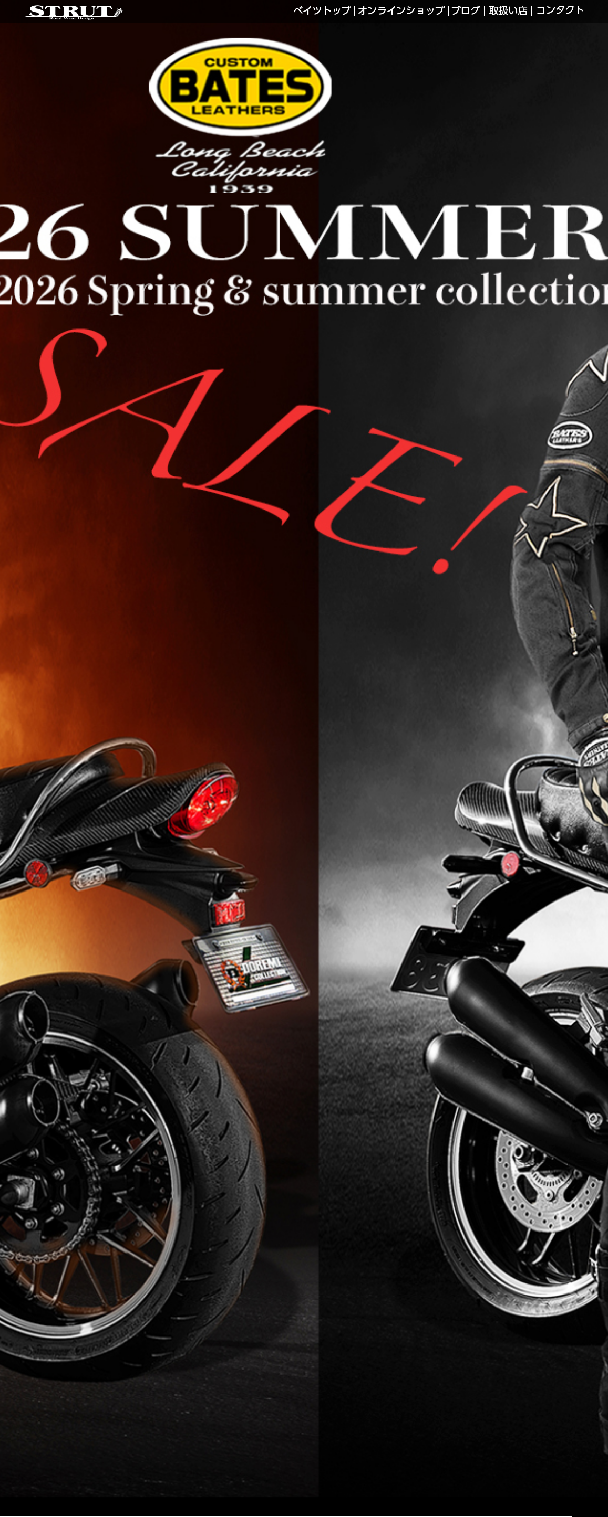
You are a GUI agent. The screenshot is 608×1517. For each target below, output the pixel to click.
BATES (323, 11)
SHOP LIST (508, 11)
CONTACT (560, 11)
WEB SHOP (401, 11)
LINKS (466, 11)
